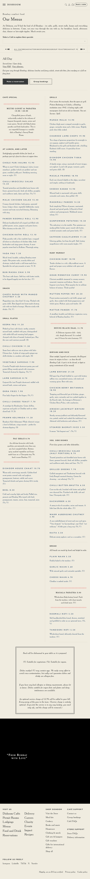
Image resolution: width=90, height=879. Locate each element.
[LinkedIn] (15, 863)
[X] (28, 863)
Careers (28, 817)
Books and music (53, 825)
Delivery (29, 813)
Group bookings (41, 81)
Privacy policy (70, 872)
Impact (28, 830)
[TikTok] (23, 863)
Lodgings (8, 822)
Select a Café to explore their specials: (18, 37)
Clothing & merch (53, 833)
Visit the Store (52, 813)
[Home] (14, 5)
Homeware (50, 829)
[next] (82, 49)
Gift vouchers (51, 840)
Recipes (29, 834)
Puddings (46, 49)
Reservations (10, 835)
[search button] (65, 4)
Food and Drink (12, 830)
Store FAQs (72, 833)
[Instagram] (6, 863)
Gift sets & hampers (54, 836)
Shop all (49, 851)
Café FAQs (72, 821)
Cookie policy (82, 872)
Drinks (37, 49)
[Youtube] (34, 863)
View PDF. (7, 66)
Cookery (49, 821)
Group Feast (57, 49)
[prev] (7, 49)
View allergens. (18, 66)
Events (28, 826)
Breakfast (28, 49)
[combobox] (45, 41)
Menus (7, 826)
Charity (28, 821)
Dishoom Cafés (11, 813)
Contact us (71, 813)
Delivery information (75, 837)
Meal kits (49, 817)
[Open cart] (72, 4)
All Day (18, 49)
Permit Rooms (11, 817)
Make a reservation (15, 81)
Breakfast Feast (73, 49)
